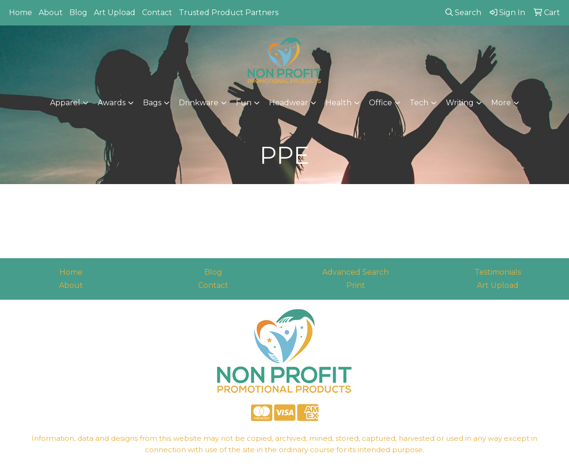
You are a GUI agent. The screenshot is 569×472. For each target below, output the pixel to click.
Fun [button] (243, 102)
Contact (157, 12)
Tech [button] (419, 102)
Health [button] (338, 102)
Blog (78, 12)
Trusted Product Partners (228, 12)
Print (355, 285)
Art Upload (114, 12)
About (51, 12)
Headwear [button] (288, 102)
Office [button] (380, 102)
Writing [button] (460, 102)
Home (20, 12)
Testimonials (498, 272)
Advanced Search (355, 272)
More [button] (501, 102)
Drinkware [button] (198, 102)
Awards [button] (112, 102)
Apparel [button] (65, 102)
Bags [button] (152, 102)
